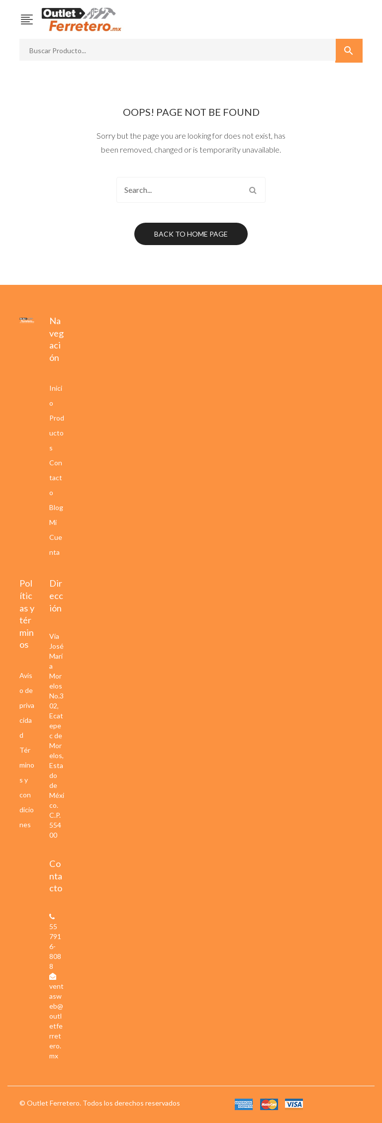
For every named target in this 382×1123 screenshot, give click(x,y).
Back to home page (191, 234)
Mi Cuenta (55, 537)
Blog (56, 507)
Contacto (55, 477)
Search (252, 189)
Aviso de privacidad (26, 705)
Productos (56, 433)
